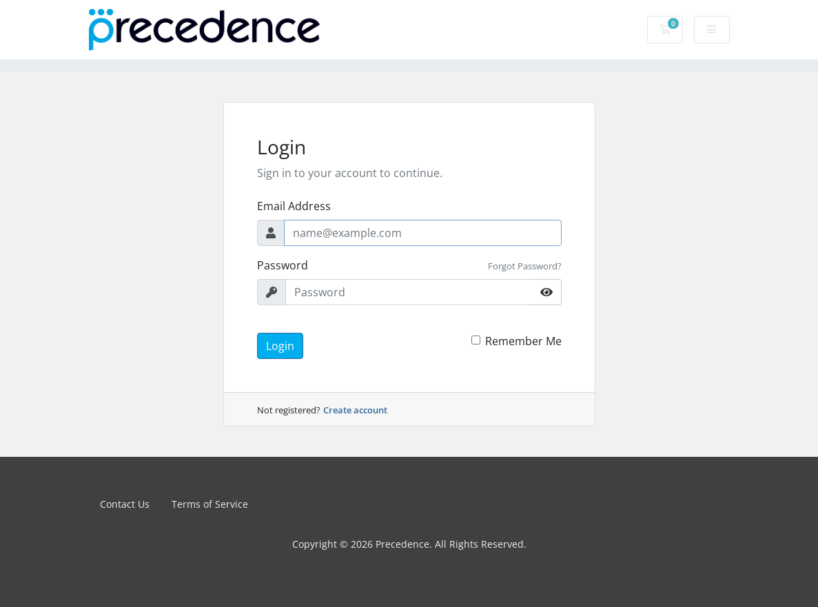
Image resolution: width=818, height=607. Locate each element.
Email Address (294, 206)
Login (280, 345)
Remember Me (523, 341)
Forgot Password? (525, 266)
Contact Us (125, 504)
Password (282, 265)
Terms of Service (210, 504)
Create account (355, 410)
